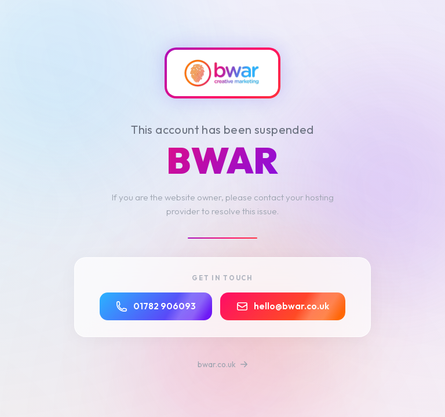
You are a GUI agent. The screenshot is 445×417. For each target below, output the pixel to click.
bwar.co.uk (223, 364)
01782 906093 (156, 306)
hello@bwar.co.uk (282, 306)
